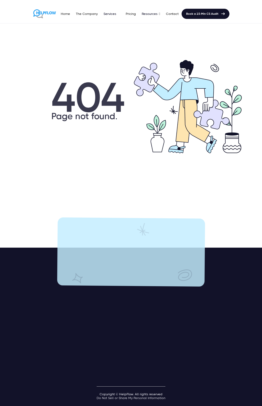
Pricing (131, 14)
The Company (87, 14)
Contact (172, 14)
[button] (112, 13)
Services (110, 14)
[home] (45, 14)
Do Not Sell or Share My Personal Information (131, 398)
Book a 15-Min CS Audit (205, 13)
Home (65, 14)
